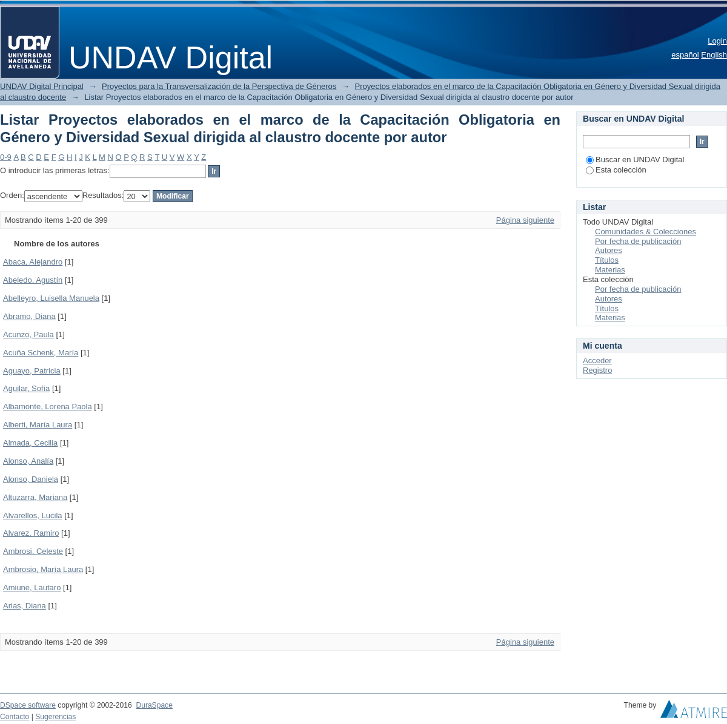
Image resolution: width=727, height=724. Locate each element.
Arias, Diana (24, 605)
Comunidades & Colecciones (645, 231)
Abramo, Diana (29, 316)
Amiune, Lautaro (32, 587)
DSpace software (28, 705)
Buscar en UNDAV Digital (635, 159)
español (685, 54)
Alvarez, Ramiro (31, 533)
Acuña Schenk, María (40, 352)
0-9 (6, 157)
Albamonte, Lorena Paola (47, 406)
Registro (597, 370)
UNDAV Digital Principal (42, 86)
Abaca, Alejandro (32, 261)
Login (717, 40)
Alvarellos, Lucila (32, 515)
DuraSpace (154, 705)
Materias (610, 269)
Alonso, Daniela (30, 479)
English (714, 54)
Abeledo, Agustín (32, 280)
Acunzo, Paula (28, 334)
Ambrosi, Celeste (33, 551)
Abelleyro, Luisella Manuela (51, 298)
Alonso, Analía (28, 461)
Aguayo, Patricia (32, 370)
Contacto (14, 716)
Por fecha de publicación (638, 241)
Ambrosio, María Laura (43, 569)
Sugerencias (55, 716)
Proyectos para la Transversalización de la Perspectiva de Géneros (219, 86)
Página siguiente (525, 220)
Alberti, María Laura (37, 424)
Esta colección (616, 169)
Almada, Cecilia (30, 442)
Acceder (597, 360)
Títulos (607, 260)
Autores (608, 250)
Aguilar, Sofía (26, 388)
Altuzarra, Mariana (35, 497)
